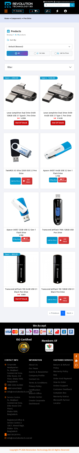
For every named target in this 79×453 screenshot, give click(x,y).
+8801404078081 (14, 388)
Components (16, 18)
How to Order (59, 382)
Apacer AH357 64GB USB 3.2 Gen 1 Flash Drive (57, 171)
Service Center (35, 397)
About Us (33, 365)
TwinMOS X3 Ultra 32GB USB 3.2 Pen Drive (21, 171)
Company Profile (37, 375)
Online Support (60, 385)
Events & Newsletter (38, 372)
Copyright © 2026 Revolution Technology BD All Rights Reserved (39, 450)
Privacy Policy (35, 386)
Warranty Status (61, 396)
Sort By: (11, 40)
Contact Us (34, 379)
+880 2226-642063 (15, 385)
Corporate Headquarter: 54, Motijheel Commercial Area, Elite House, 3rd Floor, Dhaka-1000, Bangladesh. (15, 373)
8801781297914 (48, 2)
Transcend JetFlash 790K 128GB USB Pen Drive (58, 231)
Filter (9, 67)
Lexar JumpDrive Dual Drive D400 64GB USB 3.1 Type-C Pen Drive (57, 114)
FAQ (55, 375)
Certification (34, 390)
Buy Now (53, 180)
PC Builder (18, 11)
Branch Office (35, 393)
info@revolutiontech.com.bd (64, 2)
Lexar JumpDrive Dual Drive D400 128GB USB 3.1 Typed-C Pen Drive (21, 114)
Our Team (33, 368)
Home (6, 18)
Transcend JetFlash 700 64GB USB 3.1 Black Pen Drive (21, 290)
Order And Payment (62, 378)
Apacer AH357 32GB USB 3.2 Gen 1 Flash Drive (21, 231)
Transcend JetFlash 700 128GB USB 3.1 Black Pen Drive (57, 290)
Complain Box (59, 393)
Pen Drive (27, 18)
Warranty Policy (60, 371)
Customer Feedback (62, 389)
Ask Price (26, 181)
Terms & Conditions (38, 383)
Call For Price (15, 181)
